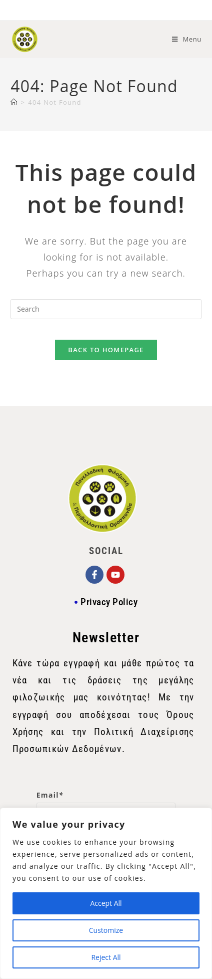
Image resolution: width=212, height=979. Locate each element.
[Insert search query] (106, 309)
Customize (106, 930)
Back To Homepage (106, 349)
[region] (106, 893)
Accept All (106, 903)
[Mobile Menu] (187, 39)
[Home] (14, 102)
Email (50, 795)
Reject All (105, 957)
